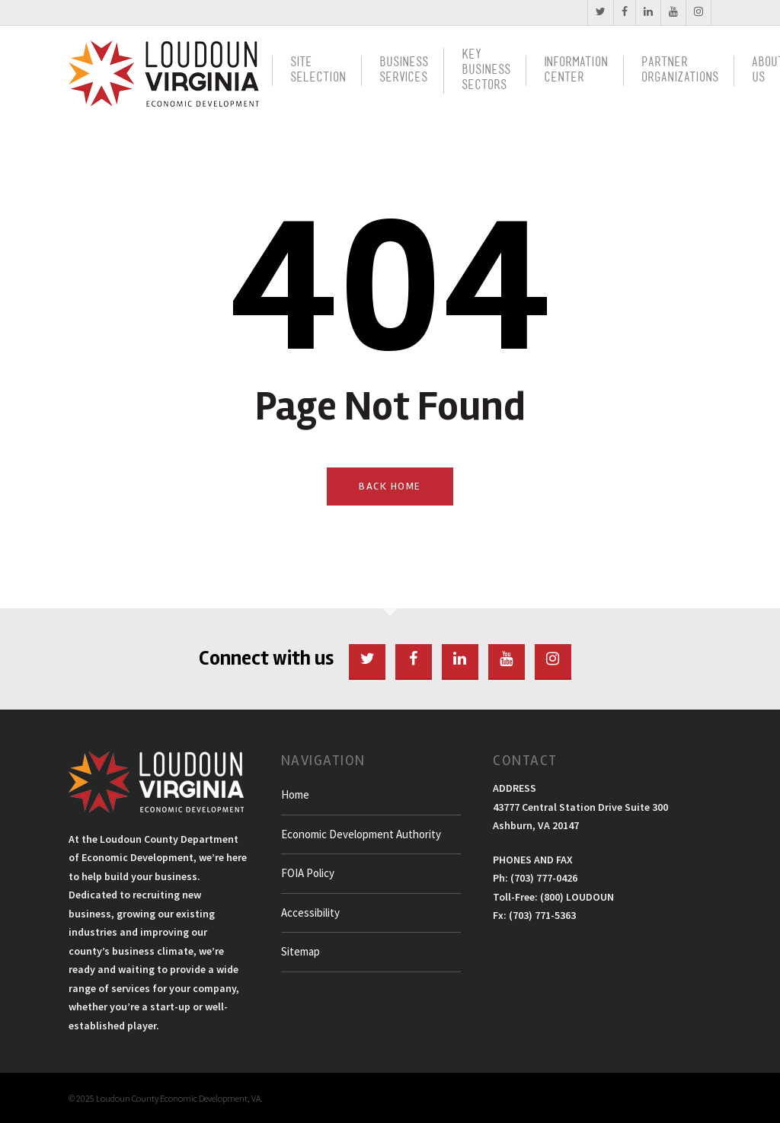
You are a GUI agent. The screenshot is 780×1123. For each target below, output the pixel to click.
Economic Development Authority (361, 834)
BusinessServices (403, 70)
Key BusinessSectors (486, 70)
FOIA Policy (307, 873)
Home (295, 794)
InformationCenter (576, 70)
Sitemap (300, 951)
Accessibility (310, 912)
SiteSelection (318, 70)
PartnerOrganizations (679, 70)
